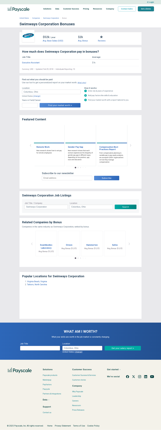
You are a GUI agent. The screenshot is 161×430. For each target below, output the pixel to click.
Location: (26, 88)
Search (125, 207)
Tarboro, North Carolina (37, 284)
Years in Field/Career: (31, 100)
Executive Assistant (30, 62)
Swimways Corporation (51, 18)
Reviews (102, 41)
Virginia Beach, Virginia (37, 281)
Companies (36, 18)
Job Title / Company (33, 203)
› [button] (130, 145)
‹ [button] (30, 145)
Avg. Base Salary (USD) (53, 41)
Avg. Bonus (83, 41)
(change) (36, 96)
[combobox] (51, 92)
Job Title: (24, 343)
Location (73, 203)
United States (24, 18)
